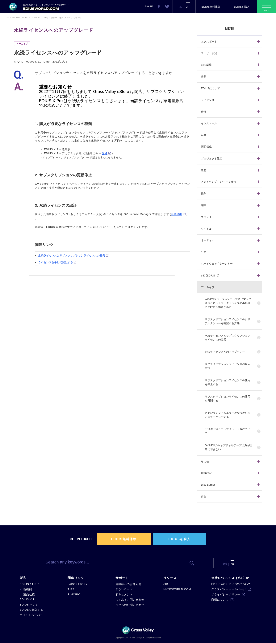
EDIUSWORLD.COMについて (231, 584)
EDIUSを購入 (242, 6)
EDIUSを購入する (31, 609)
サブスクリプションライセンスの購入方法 (227, 366)
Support (36, 18)
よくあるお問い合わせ (129, 599)
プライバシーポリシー (225, 594)
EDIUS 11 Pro (29, 584)
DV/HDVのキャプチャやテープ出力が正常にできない (228, 447)
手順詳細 (176, 214)
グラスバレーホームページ (228, 589)
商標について (220, 599)
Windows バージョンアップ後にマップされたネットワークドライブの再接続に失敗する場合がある (228, 303)
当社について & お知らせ (230, 578)
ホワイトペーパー (31, 614)
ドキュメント (124, 594)
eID (165, 584)
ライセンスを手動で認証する (55, 262)
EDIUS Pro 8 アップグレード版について (227, 431)
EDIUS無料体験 (211, 6)
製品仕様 (29, 594)
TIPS (71, 589)
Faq (46, 18)
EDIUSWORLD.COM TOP (17, 18)
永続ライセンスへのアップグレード (226, 351)
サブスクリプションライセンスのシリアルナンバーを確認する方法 (227, 321)
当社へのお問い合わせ (129, 604)
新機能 (27, 589)
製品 (23, 578)
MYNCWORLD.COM (177, 589)
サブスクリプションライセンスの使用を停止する (227, 382)
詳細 (104, 153)
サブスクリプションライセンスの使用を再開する (227, 398)
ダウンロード (124, 589)
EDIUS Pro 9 (28, 604)
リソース (170, 578)
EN (180, 6)
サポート (122, 578)
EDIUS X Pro (29, 599)
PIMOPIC (74, 594)
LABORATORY (78, 584)
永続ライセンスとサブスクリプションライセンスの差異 (71, 255)
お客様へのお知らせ (128, 584)
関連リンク (76, 578)
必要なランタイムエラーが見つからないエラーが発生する (227, 414)
